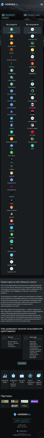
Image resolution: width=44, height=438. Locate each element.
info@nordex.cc (23, 431)
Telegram (17, 420)
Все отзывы (22, 363)
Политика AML (25, 420)
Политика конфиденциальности (22, 422)
